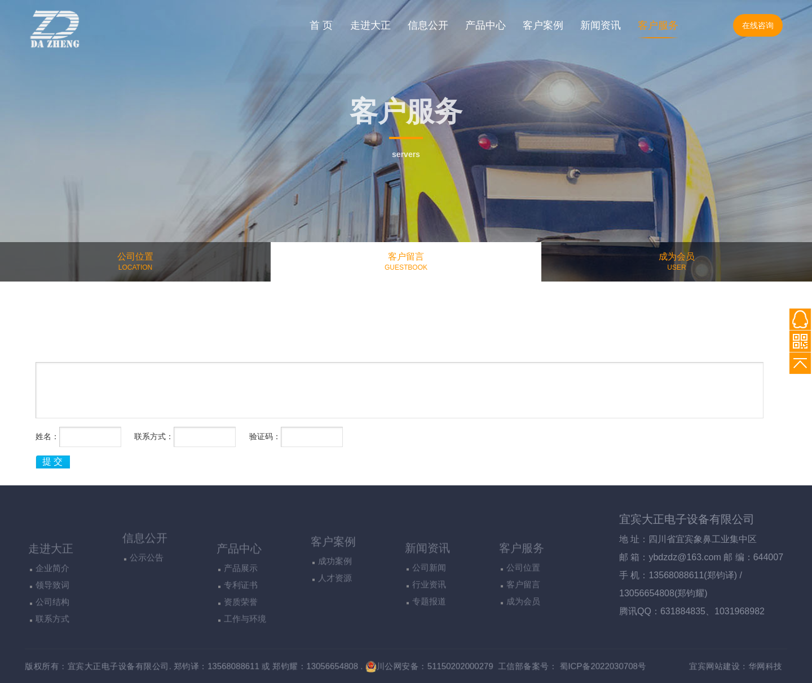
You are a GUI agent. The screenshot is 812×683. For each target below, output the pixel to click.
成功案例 (335, 592)
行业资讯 (429, 624)
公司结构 (52, 644)
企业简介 (52, 610)
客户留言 (523, 624)
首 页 (321, 25)
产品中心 (485, 25)
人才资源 (335, 609)
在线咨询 (758, 25)
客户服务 (658, 25)
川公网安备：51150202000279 (431, 665)
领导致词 (52, 627)
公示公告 (147, 584)
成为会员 (523, 641)
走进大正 (370, 25)
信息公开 (428, 25)
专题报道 (429, 641)
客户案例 (543, 25)
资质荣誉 (241, 644)
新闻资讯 (600, 25)
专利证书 (241, 627)
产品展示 (241, 610)
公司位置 (523, 607)
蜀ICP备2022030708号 (620, 665)
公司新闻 (429, 607)
